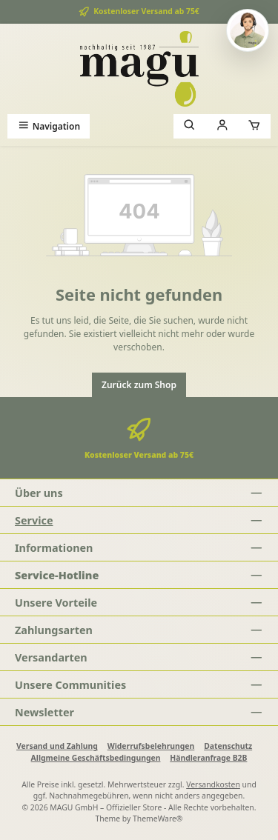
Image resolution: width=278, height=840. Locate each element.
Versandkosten (213, 784)
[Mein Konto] (222, 126)
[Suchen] (189, 126)
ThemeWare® (158, 818)
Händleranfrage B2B (208, 758)
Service (34, 520)
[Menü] (48, 126)
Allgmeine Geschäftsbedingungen (96, 758)
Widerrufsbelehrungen (151, 746)
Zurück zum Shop (139, 385)
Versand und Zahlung (57, 746)
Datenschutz (228, 746)
